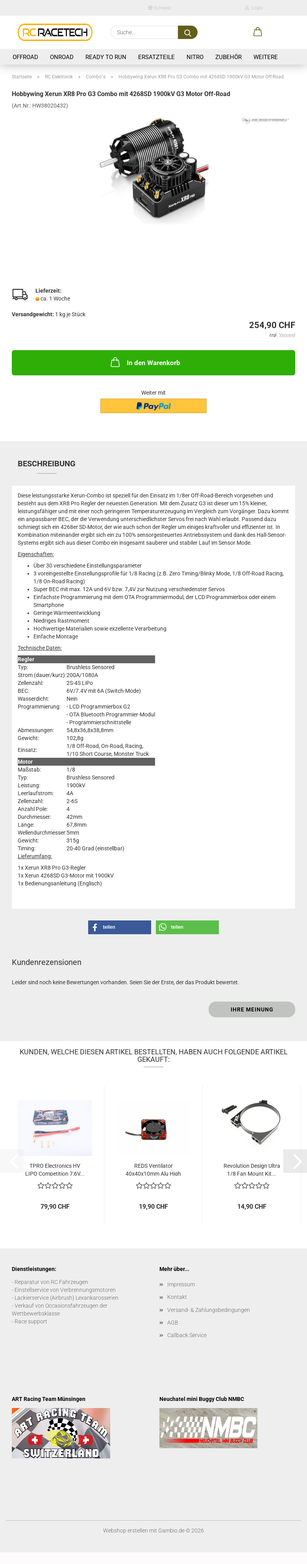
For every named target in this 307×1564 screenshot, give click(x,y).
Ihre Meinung (252, 1009)
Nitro (195, 57)
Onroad (62, 57)
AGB (172, 1322)
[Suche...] (188, 32)
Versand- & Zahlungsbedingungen (208, 1310)
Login (254, 8)
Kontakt (177, 1297)
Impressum (181, 1284)
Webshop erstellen (125, 1530)
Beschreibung (47, 463)
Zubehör (228, 57)
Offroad (25, 57)
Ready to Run (105, 57)
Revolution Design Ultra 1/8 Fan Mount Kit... (252, 1169)
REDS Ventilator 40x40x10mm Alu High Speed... (153, 1169)
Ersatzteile (156, 57)
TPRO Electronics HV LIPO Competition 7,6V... (55, 1169)
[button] (258, 32)
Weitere (265, 57)
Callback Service (187, 1335)
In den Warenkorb (144, 362)
